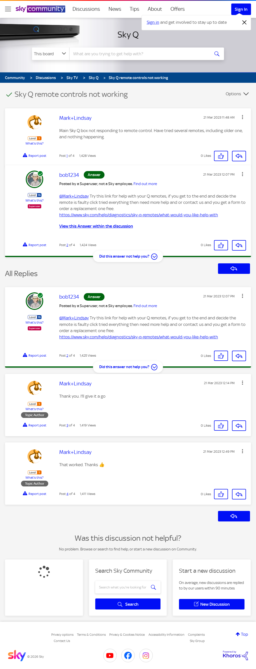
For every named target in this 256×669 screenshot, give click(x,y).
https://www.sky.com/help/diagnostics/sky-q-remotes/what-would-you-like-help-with (138, 214)
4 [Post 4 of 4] (67, 494)
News (114, 9)
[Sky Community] (40, 9)
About (155, 9)
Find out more (145, 184)
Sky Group (197, 641)
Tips (134, 9)
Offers (177, 9)
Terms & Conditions (91, 634)
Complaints (196, 634)
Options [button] (233, 93)
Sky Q (128, 35)
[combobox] (139, 54)
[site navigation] (8, 9)
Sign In (241, 9)
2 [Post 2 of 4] (67, 245)
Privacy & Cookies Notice (127, 634)
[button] (242, 117)
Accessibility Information (166, 634)
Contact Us (62, 641)
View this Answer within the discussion (96, 226)
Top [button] (244, 634)
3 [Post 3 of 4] (67, 425)
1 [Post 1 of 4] (67, 156)
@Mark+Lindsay (74, 196)
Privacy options (62, 634)
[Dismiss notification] (244, 23)
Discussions (86, 9)
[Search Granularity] (50, 54)
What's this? (35, 143)
